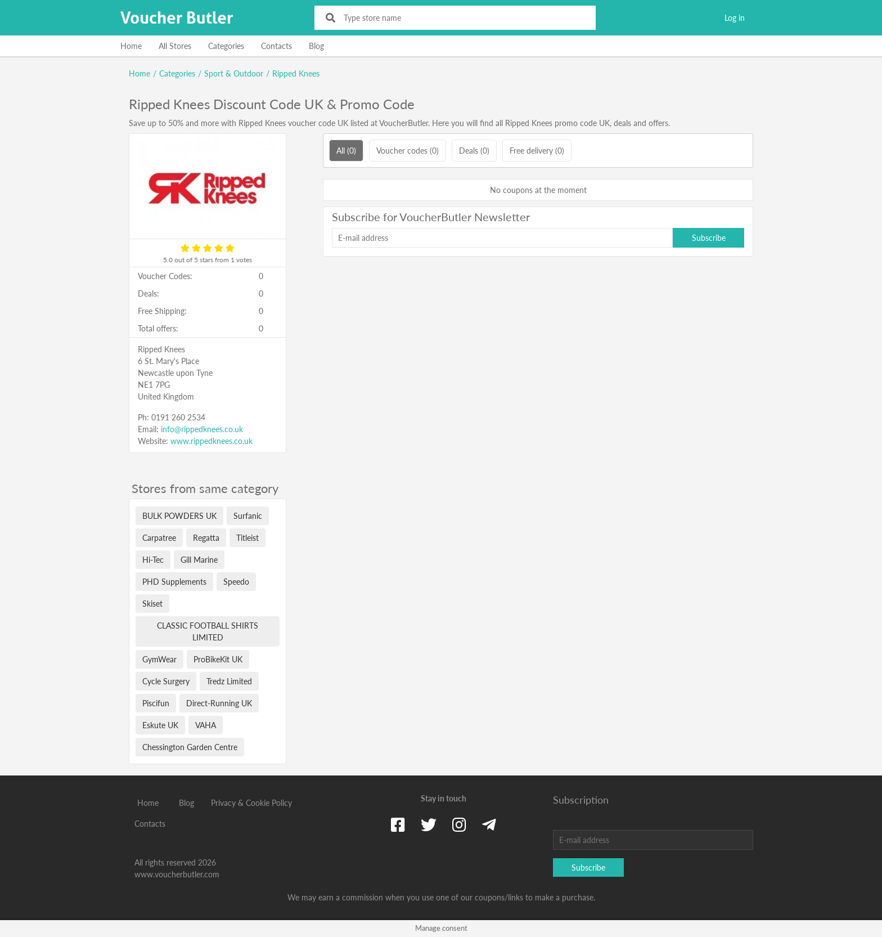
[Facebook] (398, 824)
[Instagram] (459, 824)
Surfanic (247, 516)
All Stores (175, 46)
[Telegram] (489, 824)
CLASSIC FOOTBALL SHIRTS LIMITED (207, 631)
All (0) (346, 150)
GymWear (159, 659)
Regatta (206, 538)
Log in (734, 18)
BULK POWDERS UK (179, 516)
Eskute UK (160, 725)
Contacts (276, 46)
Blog (316, 46)
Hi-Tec (153, 559)
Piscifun (155, 703)
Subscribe (709, 238)
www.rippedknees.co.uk (211, 441)
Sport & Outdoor (233, 73)
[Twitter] (428, 824)
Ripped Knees (296, 73)
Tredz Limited (229, 681)
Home (131, 46)
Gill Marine (199, 559)
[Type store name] (462, 17)
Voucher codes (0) (407, 150)
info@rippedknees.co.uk (202, 429)
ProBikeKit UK (218, 659)
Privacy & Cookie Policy (251, 803)
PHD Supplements (174, 581)
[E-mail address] (502, 238)
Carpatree (159, 538)
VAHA (205, 725)
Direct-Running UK (219, 703)
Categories (226, 46)
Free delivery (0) (537, 150)
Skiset (152, 603)
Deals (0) (474, 150)
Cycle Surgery (166, 681)
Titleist (247, 538)
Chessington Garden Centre (189, 747)
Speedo (236, 581)
